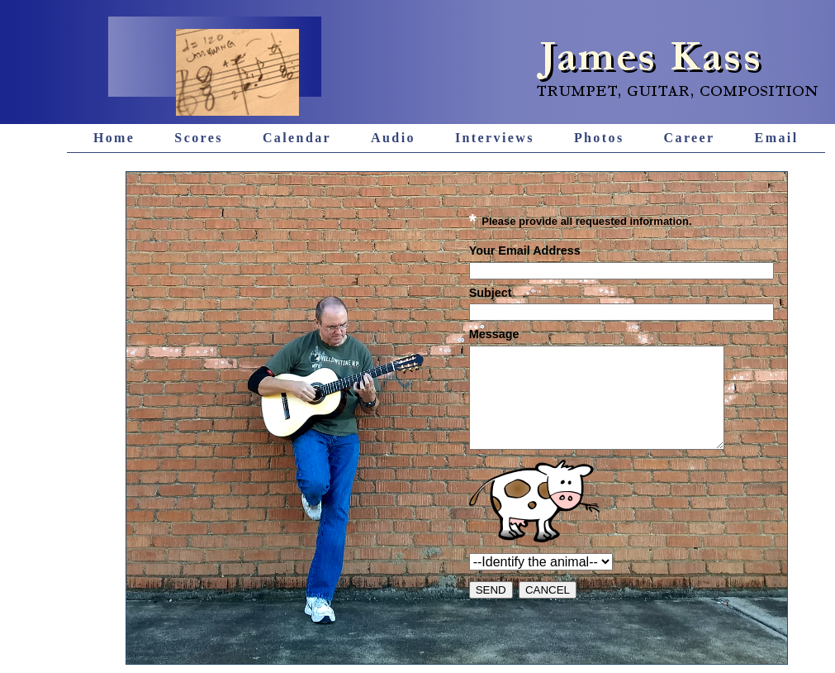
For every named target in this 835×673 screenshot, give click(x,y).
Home (114, 138)
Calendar (297, 138)
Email (777, 138)
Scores (198, 138)
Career (689, 138)
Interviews (494, 138)
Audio (393, 138)
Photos (599, 138)
